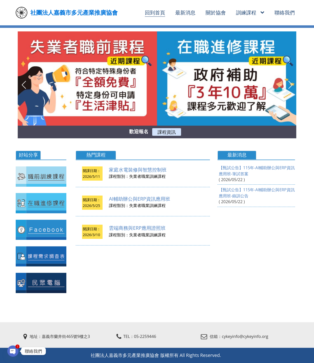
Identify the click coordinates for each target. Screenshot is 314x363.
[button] (23, 84)
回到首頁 (155, 12)
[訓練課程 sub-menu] (263, 13)
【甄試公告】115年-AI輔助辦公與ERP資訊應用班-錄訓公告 (257, 193)
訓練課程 (246, 12)
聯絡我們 (284, 12)
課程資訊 (167, 132)
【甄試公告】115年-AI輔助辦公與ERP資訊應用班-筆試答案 (257, 171)
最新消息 (185, 12)
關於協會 (216, 12)
